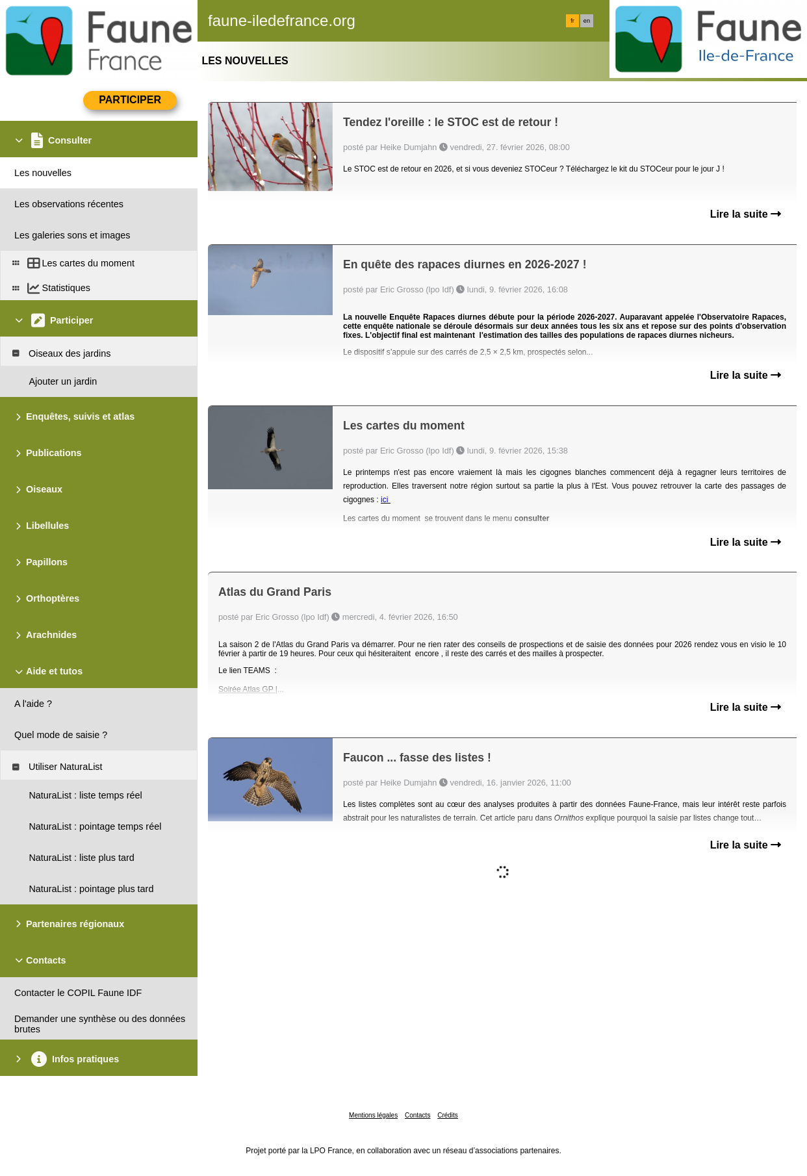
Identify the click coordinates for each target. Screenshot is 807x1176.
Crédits (447, 1115)
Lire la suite (745, 214)
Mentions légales (373, 1115)
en (586, 21)
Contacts (417, 1115)
